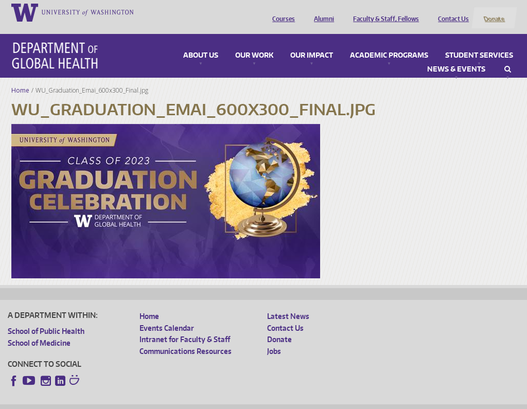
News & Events (456, 57)
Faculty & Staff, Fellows (384, 12)
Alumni (322, 12)
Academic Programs (389, 43)
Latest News (288, 304)
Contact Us (451, 12)
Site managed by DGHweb (246, 401)
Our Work (254, 43)
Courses (281, 12)
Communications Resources (185, 338)
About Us (200, 43)
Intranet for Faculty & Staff (184, 327)
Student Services (479, 43)
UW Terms (185, 401)
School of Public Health (46, 319)
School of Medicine (39, 330)
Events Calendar (166, 315)
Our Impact (311, 43)
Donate (494, 12)
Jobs (274, 338)
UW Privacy (143, 401)
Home (20, 78)
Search (508, 57)
